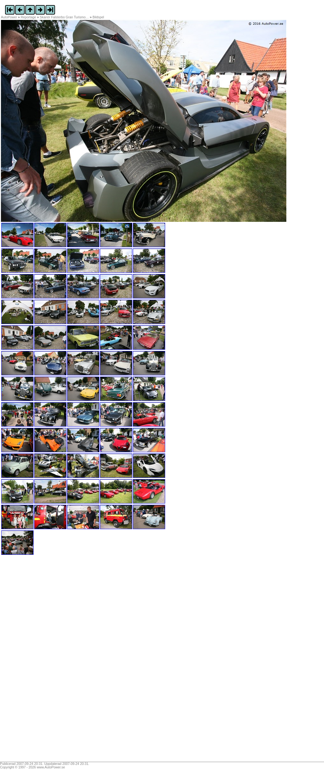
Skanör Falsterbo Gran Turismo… (64, 17)
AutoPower (9, 17)
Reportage (28, 17)
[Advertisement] (40, 660)
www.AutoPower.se (51, 767)
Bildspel (98, 17)
